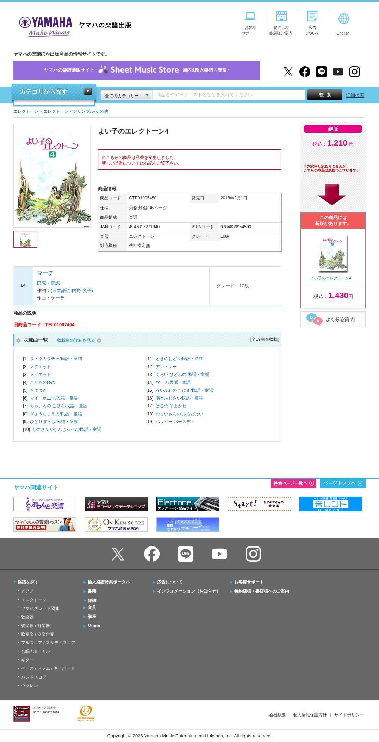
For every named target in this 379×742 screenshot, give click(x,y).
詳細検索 (355, 95)
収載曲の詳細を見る (76, 340)
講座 (92, 616)
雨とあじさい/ (179, 398)
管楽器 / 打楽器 (35, 625)
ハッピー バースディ (175, 421)
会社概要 (277, 714)
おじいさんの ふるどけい (179, 414)
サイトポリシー (349, 714)
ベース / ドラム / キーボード (48, 668)
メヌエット (40, 366)
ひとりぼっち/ (53, 421)
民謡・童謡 (48, 283)
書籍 (92, 591)
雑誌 (92, 600)
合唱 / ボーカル (35, 651)
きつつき (38, 390)
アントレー (166, 366)
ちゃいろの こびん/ (58, 405)
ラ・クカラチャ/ (56, 358)
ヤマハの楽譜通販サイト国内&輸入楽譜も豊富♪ (136, 70)
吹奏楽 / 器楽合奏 (37, 634)
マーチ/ (173, 382)
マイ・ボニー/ (53, 398)
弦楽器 (27, 616)
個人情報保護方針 (310, 714)
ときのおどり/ (179, 358)
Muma (94, 626)
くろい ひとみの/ (182, 374)
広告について (169, 582)
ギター (27, 659)
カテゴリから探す (44, 91)
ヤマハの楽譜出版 (73, 26)
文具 (92, 607)
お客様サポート (249, 582)
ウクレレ (29, 685)
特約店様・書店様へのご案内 (261, 591)
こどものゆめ (42, 382)
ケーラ (57, 298)
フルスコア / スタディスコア (48, 642)
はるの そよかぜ (171, 405)
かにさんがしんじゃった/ (66, 429)
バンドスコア (33, 677)
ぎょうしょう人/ (56, 414)
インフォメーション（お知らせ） (188, 591)
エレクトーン (33, 600)
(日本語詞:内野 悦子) (72, 290)
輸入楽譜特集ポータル (109, 582)
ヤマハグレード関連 (40, 608)
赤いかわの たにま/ (184, 390)
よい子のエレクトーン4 (330, 278)
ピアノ (27, 591)
